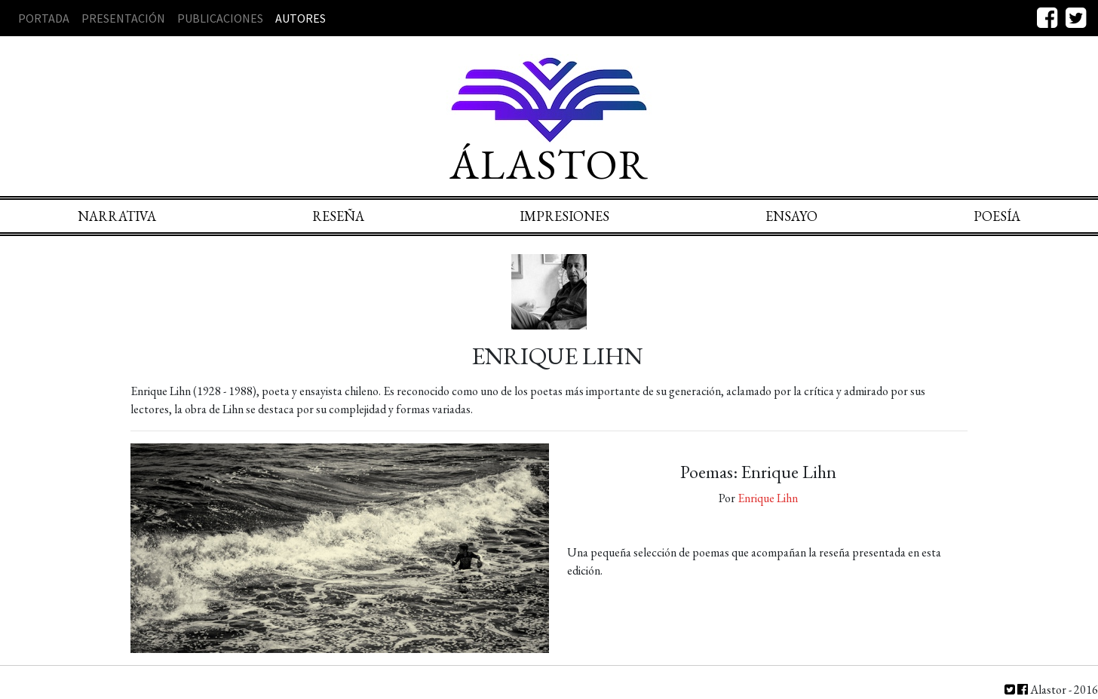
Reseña (338, 216)
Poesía (997, 216)
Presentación (123, 18)
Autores (300, 18)
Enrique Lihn (768, 498)
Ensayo (791, 216)
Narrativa (117, 216)
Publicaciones (220, 18)
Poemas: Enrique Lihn (758, 471)
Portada (43, 18)
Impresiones (564, 216)
